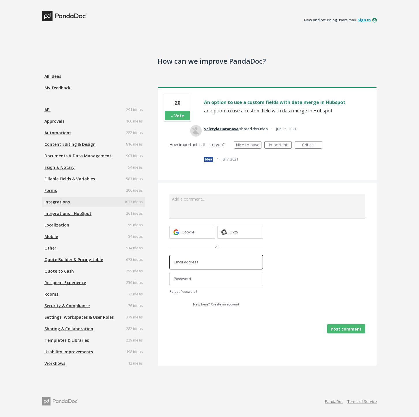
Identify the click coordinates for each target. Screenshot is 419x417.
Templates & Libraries (66, 340)
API (47, 109)
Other (50, 248)
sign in (364, 19)
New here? (216, 304)
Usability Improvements (68, 351)
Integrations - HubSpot (67, 213)
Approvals (54, 121)
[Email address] (216, 262)
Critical (312, 145)
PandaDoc (334, 401)
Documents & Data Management (77, 156)
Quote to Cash (59, 271)
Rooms (51, 294)
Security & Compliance (67, 305)
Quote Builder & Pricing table (73, 259)
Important (280, 145)
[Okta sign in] (240, 232)
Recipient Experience (65, 282)
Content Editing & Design (70, 144)
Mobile (51, 236)
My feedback (57, 87)
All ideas (52, 76)
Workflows (54, 363)
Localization (56, 225)
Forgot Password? (183, 292)
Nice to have (248, 145)
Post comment (346, 329)
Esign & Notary (59, 167)
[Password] (216, 279)
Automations (57, 132)
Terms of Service (362, 401)
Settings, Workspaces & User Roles (79, 317)
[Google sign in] (192, 232)
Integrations (57, 202)
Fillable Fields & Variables (69, 179)
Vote (179, 115)
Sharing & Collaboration (68, 328)
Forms (50, 190)
